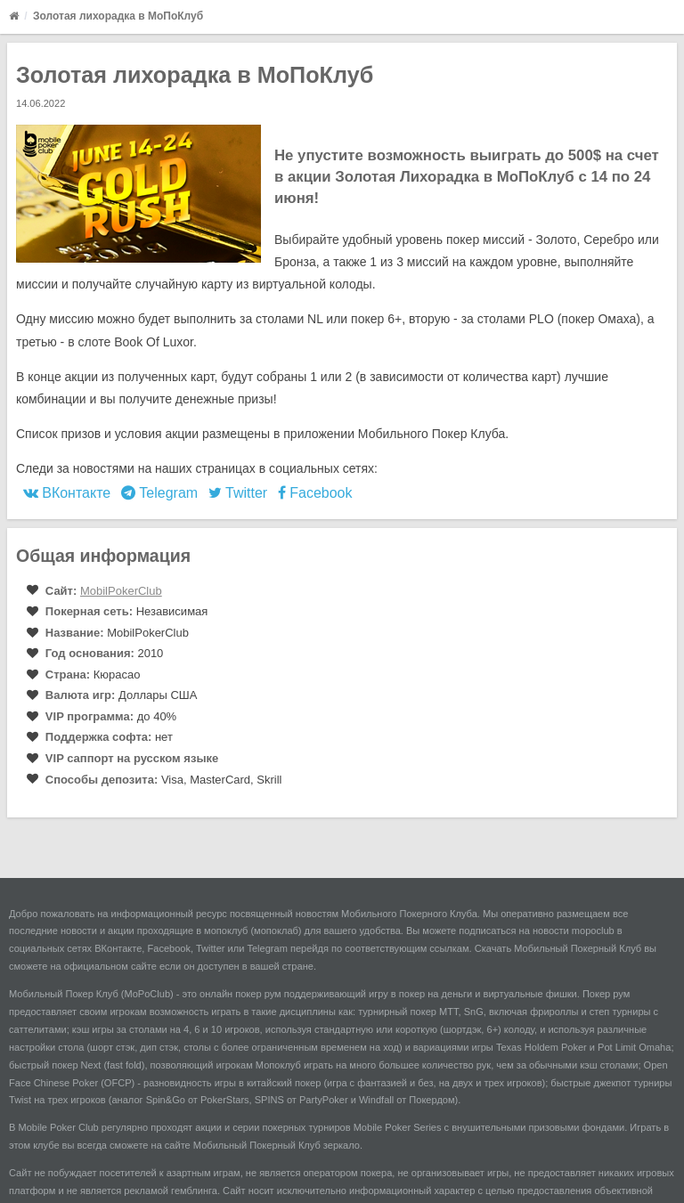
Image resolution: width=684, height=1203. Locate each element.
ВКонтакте (66, 492)
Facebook (315, 492)
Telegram (159, 492)
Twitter (237, 492)
